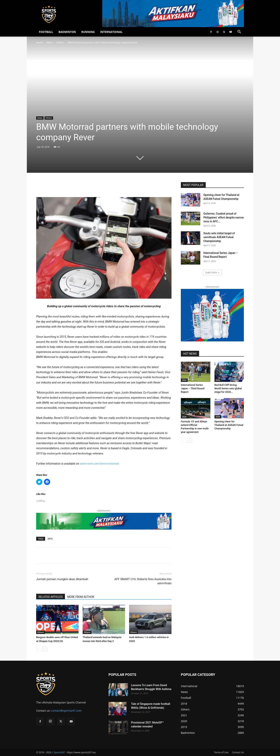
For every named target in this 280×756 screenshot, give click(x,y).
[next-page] (44, 648)
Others (60, 42)
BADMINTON (67, 32)
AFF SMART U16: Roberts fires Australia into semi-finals (143, 581)
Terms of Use (221, 752)
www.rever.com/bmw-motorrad (99, 463)
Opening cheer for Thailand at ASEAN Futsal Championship (228, 425)
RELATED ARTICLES (50, 596)
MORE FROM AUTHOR (80, 596)
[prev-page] (38, 648)
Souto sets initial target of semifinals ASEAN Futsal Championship (219, 237)
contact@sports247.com (66, 710)
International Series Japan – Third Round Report (192, 388)
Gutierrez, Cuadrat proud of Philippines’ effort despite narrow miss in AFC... (223, 217)
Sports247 (59, 752)
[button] (239, 32)
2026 (184, 380)
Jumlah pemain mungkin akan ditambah (62, 579)
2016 (50, 538)
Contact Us (238, 752)
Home (39, 42)
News (49, 42)
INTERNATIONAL (111, 32)
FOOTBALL (46, 32)
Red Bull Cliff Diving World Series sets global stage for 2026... (228, 388)
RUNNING (88, 32)
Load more (212, 272)
